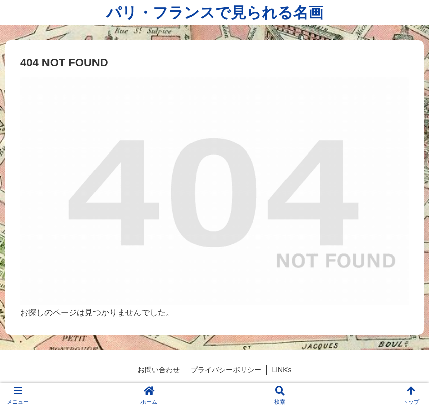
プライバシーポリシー (225, 370)
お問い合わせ (158, 370)
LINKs (281, 370)
